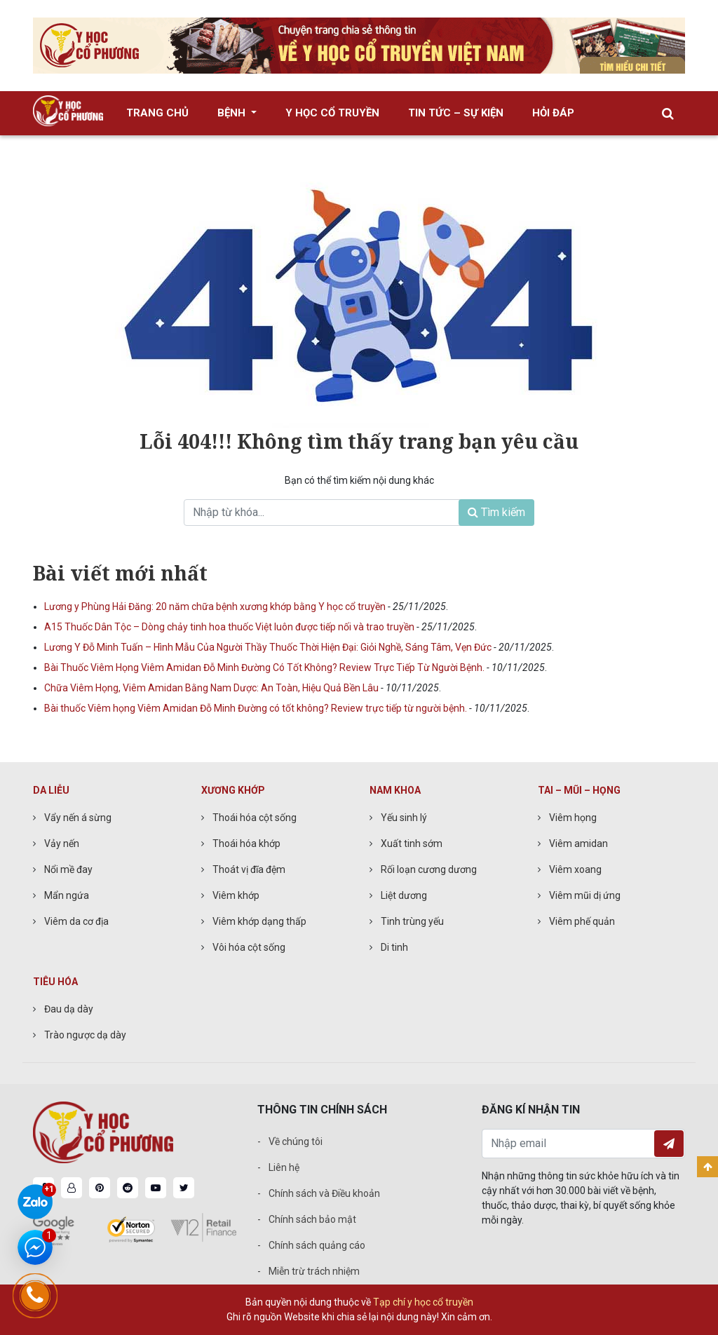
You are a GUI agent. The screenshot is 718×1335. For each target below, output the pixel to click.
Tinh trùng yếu (412, 921)
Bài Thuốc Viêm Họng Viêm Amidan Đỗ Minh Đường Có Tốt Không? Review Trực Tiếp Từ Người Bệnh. (265, 667)
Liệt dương (404, 895)
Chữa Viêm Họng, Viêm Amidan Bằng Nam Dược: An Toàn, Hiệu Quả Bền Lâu (212, 687)
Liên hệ (284, 1167)
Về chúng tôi (296, 1141)
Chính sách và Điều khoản (324, 1193)
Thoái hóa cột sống (254, 817)
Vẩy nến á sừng (77, 817)
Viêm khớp (235, 895)
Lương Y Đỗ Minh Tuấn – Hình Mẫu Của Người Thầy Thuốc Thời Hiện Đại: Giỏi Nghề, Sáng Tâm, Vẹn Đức (269, 647)
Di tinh (394, 947)
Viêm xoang (575, 869)
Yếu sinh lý (404, 817)
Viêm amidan (578, 843)
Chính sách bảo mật (312, 1219)
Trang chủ (157, 113)
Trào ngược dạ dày (85, 1035)
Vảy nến (61, 843)
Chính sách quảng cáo (317, 1245)
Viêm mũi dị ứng (585, 895)
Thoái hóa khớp (246, 843)
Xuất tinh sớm (411, 843)
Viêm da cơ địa (76, 921)
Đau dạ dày (68, 1009)
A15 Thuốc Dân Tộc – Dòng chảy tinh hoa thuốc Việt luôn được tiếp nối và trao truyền (230, 626)
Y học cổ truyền (332, 113)
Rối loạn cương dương (429, 869)
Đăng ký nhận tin (669, 1143)
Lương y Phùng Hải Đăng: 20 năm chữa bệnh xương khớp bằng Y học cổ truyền (216, 606)
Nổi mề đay (68, 869)
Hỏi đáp (553, 113)
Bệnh (232, 113)
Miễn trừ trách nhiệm (314, 1271)
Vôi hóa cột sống (248, 947)
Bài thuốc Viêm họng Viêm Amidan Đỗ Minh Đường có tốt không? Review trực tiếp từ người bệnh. (256, 708)
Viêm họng (573, 817)
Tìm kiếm (496, 512)
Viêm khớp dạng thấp (259, 921)
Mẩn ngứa (66, 895)
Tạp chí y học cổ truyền (423, 1302)
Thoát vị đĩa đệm (248, 869)
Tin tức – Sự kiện (455, 113)
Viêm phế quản (582, 921)
